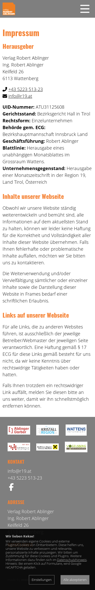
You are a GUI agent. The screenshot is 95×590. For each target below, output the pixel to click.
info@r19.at (20, 96)
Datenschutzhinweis (72, 559)
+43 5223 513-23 (25, 89)
